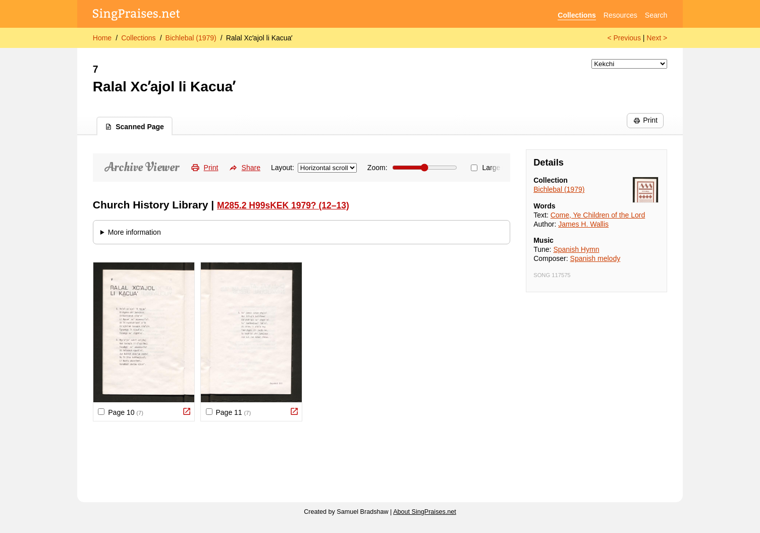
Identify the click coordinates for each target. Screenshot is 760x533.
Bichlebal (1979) (191, 38)
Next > (656, 38)
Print (645, 120)
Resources (620, 15)
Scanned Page (134, 127)
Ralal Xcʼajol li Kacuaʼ (259, 38)
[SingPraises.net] (136, 15)
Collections (576, 15)
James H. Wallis (583, 224)
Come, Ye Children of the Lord (598, 215)
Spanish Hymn (576, 249)
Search (656, 15)
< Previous (624, 38)
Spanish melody (595, 258)
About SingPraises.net (424, 511)
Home (102, 38)
